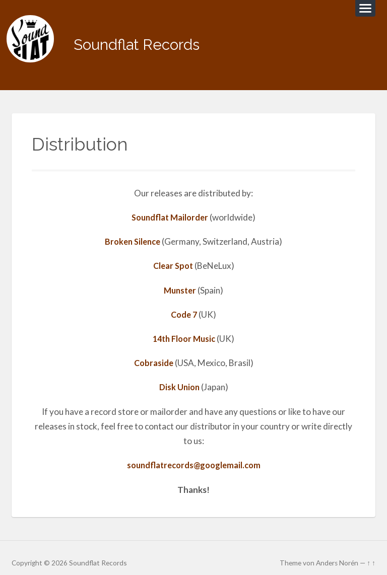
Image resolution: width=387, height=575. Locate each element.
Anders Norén (337, 553)
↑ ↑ (371, 553)
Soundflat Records (149, 40)
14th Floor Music (184, 329)
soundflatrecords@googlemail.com (193, 456)
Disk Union (179, 378)
